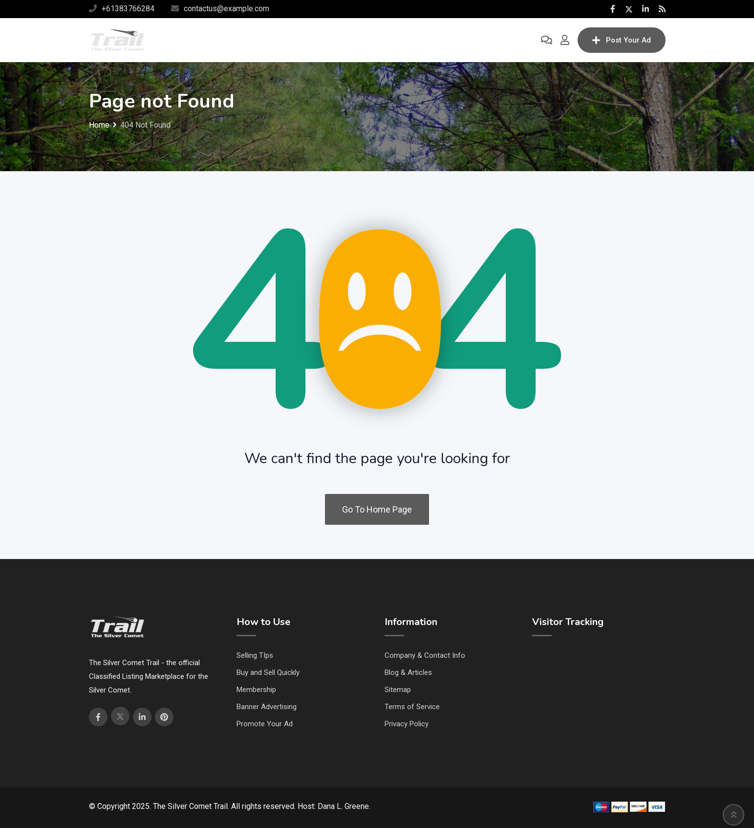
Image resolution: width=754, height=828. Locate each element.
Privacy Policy (407, 723)
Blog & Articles (408, 672)
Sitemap (398, 689)
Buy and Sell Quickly (268, 672)
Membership (256, 689)
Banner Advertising (267, 706)
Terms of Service (412, 706)
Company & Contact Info (425, 655)
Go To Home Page (377, 509)
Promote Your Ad (265, 723)
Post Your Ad (621, 40)
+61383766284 (128, 8)
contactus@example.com (226, 8)
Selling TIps (255, 655)
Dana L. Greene (343, 806)
